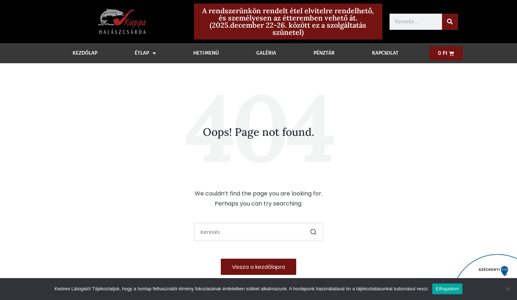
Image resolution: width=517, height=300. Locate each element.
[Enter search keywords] (258, 232)
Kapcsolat (385, 53)
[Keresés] (450, 22)
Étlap (145, 53)
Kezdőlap (85, 53)
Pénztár (324, 53)
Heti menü (206, 53)
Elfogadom (447, 288)
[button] (313, 232)
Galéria (266, 53)
